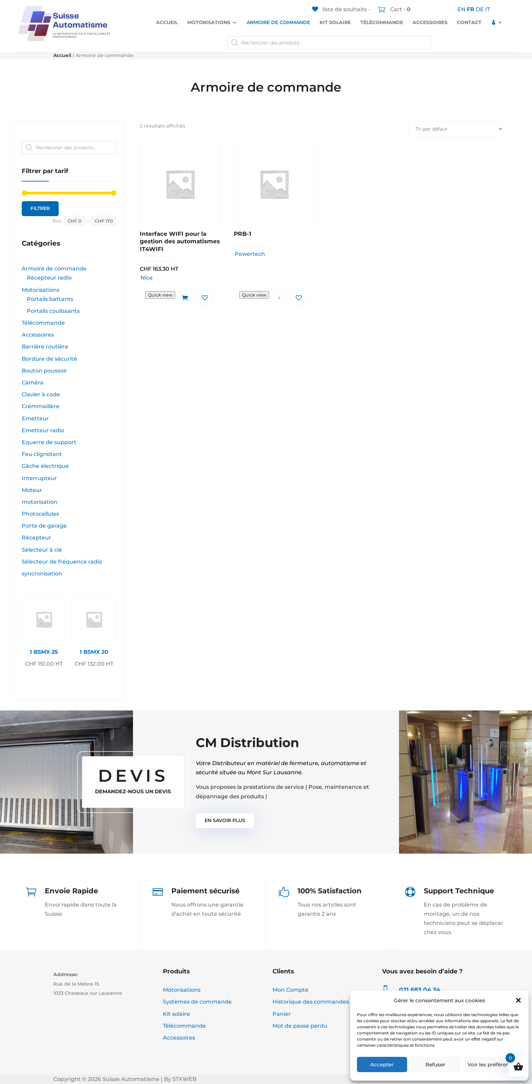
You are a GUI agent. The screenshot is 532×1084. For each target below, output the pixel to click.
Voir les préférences (493, 1064)
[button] (518, 1000)
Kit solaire (335, 22)
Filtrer (40, 208)
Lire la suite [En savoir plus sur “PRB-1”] (279, 297)
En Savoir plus (225, 820)
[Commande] (456, 129)
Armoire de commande (278, 22)
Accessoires (430, 22)
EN (461, 9)
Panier (281, 1014)
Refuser (435, 1064)
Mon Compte (290, 990)
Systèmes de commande (197, 1002)
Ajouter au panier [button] (185, 297)
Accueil (167, 22)
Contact (469, 22)
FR (470, 9)
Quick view (160, 295)
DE (480, 9)
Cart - (400, 9)
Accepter (382, 1064)
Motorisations (208, 22)
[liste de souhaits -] (341, 9)
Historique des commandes (310, 1002)
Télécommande (381, 22)
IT (487, 9)
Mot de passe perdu (299, 1026)
